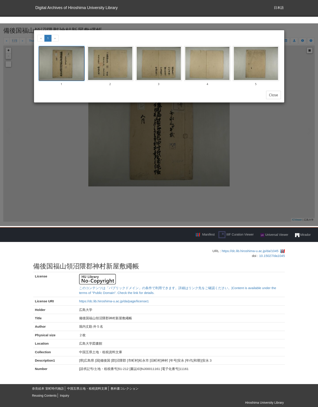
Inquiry (64, 395)
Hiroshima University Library (264, 402)
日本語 (279, 7)
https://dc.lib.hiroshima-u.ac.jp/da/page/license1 (114, 301)
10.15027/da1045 (272, 256)
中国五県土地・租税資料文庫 (87, 388)
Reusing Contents (44, 395)
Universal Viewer (274, 235)
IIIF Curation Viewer (236, 234)
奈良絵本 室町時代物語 (48, 388)
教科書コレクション (124, 388)
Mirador (303, 235)
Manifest (208, 234)
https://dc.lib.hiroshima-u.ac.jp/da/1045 (250, 251)
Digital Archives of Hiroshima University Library (76, 8)
